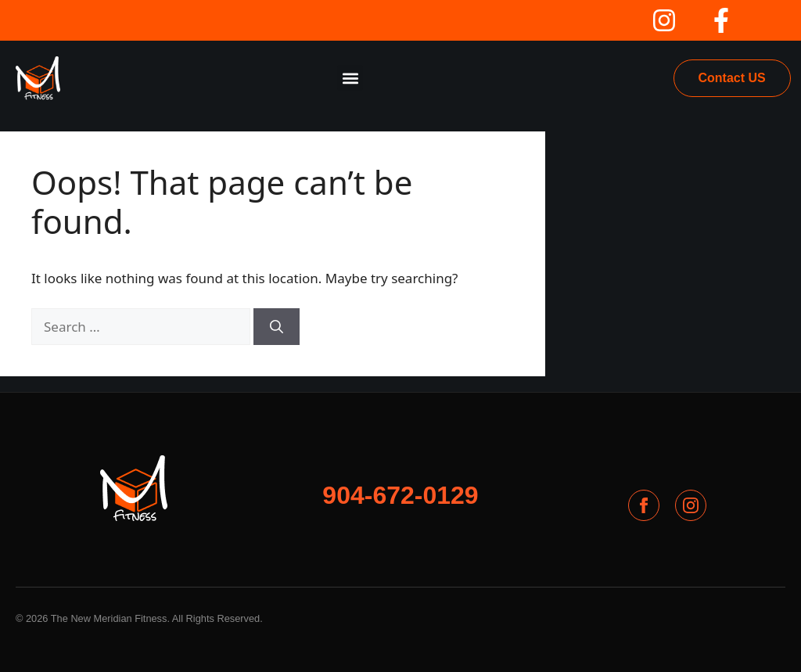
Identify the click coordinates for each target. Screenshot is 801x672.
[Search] (276, 327)
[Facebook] (643, 505)
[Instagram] (690, 505)
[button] (350, 78)
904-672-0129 (400, 495)
